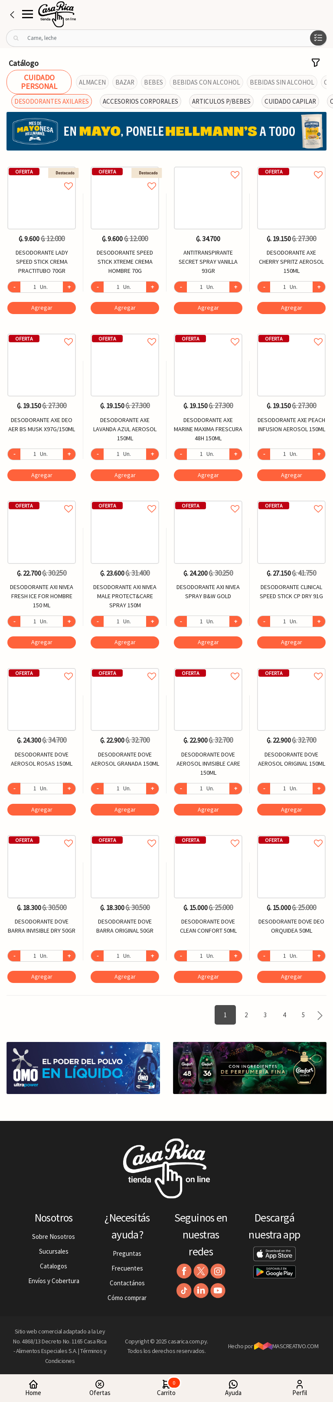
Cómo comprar (127, 1298)
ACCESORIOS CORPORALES (140, 101)
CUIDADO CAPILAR (290, 101)
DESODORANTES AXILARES (51, 101)
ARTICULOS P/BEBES (221, 101)
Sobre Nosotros (53, 1236)
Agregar (41, 307)
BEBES (153, 82)
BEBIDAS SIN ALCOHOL (282, 82)
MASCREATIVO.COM (286, 1346)
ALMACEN (92, 82)
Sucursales (54, 1251)
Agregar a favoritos (41, 176)
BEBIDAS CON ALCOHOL (206, 82)
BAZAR (124, 82)
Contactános (127, 1283)
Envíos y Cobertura (53, 1281)
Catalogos (53, 1266)
